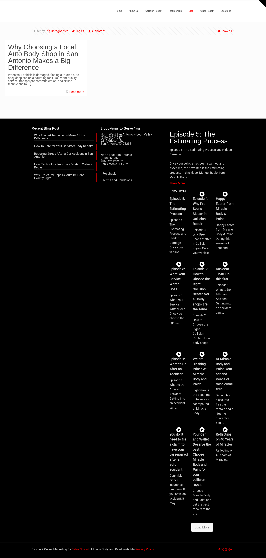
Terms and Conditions (117, 180)
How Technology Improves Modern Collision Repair (63, 166)
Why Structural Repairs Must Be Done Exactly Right (59, 177)
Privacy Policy (144, 549)
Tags (78, 31)
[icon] (230, 549)
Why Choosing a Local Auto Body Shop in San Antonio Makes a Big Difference (43, 57)
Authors (96, 31)
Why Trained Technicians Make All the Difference (59, 137)
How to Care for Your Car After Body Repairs (63, 146)
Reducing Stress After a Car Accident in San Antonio (63, 155)
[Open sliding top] (262, 4)
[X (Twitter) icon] (222, 549)
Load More (202, 527)
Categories (58, 31)
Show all (224, 31)
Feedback (109, 173)
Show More (177, 183)
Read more (76, 92)
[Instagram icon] (226, 549)
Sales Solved (80, 549)
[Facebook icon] (219, 549)
